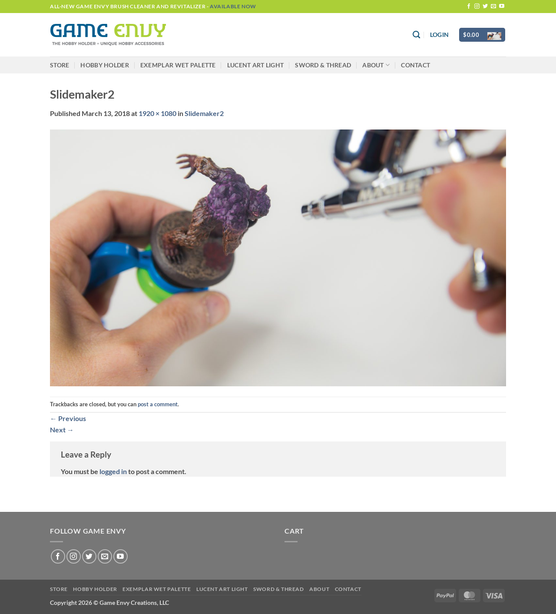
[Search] (416, 35)
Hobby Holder (104, 65)
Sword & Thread (323, 65)
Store (59, 65)
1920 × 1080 (157, 113)
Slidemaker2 (204, 113)
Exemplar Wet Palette (178, 65)
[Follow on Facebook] (468, 6)
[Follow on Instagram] (477, 6)
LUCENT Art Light (255, 65)
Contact (415, 65)
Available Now (233, 6)
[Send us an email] (493, 6)
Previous (68, 418)
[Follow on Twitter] (485, 6)
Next (62, 429)
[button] (439, 35)
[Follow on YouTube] (501, 6)
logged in (113, 471)
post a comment (158, 404)
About (376, 65)
